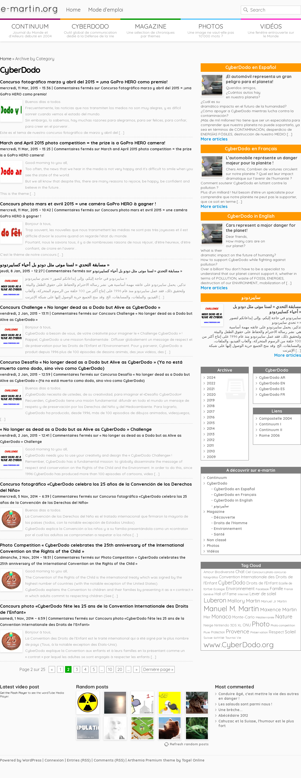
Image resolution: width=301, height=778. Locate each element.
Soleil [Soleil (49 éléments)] (290, 631)
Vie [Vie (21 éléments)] (239, 638)
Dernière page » (158, 669)
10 (110, 669)
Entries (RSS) (79, 760)
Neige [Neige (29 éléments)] (208, 625)
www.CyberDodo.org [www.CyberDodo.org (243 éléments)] (238, 644)
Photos (213, 545)
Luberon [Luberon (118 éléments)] (214, 600)
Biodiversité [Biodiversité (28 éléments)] (224, 572)
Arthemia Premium (145, 760)
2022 (211, 383)
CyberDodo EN (272, 383)
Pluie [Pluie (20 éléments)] (206, 632)
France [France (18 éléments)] (288, 589)
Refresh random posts (189, 744)
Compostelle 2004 (275, 418)
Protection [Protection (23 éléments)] (218, 632)
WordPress (31, 760)
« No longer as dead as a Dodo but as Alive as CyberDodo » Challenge (76, 429)
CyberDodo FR (272, 394)
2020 (211, 394)
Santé (219, 534)
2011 (210, 445)
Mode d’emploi (105, 9)
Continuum (217, 477)
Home (73, 9)
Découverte (224, 517)
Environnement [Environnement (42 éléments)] (240, 588)
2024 (211, 377)
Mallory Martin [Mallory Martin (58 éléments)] (243, 601)
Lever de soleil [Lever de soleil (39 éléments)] (263, 593)
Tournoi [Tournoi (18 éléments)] (230, 638)
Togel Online (193, 760)
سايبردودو (250, 297)
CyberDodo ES (272, 389)
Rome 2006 (269, 435)
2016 (211, 417)
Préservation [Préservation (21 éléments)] (259, 632)
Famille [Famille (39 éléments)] (276, 588)
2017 (211, 411)
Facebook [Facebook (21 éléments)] (262, 589)
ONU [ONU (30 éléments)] (247, 625)
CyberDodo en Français (251, 149)
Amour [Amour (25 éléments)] (208, 572)
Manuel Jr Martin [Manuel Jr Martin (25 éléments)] (274, 601)
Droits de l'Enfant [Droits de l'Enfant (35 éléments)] (262, 583)
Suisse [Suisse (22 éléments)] (208, 638)
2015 (211, 423)
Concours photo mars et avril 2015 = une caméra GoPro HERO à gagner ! (78, 203)
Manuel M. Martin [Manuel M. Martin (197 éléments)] (231, 608)
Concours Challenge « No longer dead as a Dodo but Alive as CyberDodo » (80, 307)
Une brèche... (230, 709)
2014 (211, 428)
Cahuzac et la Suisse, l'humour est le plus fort (256, 723)
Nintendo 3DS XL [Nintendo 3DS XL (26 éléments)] (228, 625)
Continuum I (270, 424)
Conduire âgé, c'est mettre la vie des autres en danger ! (258, 696)
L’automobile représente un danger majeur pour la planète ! (261, 160)
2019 (211, 400)
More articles (214, 139)
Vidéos (213, 551)
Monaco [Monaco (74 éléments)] (221, 616)
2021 (211, 389)
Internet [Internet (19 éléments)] (243, 594)
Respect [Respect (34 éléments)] (276, 632)
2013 (211, 434)
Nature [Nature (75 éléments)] (283, 616)
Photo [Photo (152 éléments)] (261, 624)
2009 (211, 456)
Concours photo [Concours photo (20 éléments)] (262, 572)
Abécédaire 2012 (233, 715)
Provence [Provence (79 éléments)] (237, 631)
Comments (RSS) (109, 760)
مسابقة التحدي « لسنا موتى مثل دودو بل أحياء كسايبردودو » (54, 264)
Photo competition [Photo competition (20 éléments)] (283, 625)
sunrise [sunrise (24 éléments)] (219, 637)
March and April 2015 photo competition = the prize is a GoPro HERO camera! (82, 142)
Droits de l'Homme (230, 523)
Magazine (216, 511)
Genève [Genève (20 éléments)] (208, 594)
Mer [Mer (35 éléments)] (206, 617)
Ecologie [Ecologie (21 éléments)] (219, 589)
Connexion (54, 760)
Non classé (216, 540)
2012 (211, 440)
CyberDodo (217, 483)
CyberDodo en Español (250, 67)
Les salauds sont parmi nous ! (245, 704)
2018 (211, 406)
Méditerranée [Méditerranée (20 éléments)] (265, 617)
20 (119, 669)
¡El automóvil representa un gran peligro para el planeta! (258, 79)
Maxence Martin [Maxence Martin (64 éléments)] (278, 609)
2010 (211, 451)
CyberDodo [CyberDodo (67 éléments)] (231, 582)
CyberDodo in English (251, 216)
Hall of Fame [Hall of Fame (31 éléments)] (226, 593)
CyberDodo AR (272, 377)
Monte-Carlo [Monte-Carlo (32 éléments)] (243, 617)
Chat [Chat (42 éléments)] (240, 571)
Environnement (228, 528)
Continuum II (270, 429)
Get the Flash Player (13, 693)
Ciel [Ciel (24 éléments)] (248, 572)
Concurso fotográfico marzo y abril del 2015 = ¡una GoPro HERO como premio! (83, 81)
